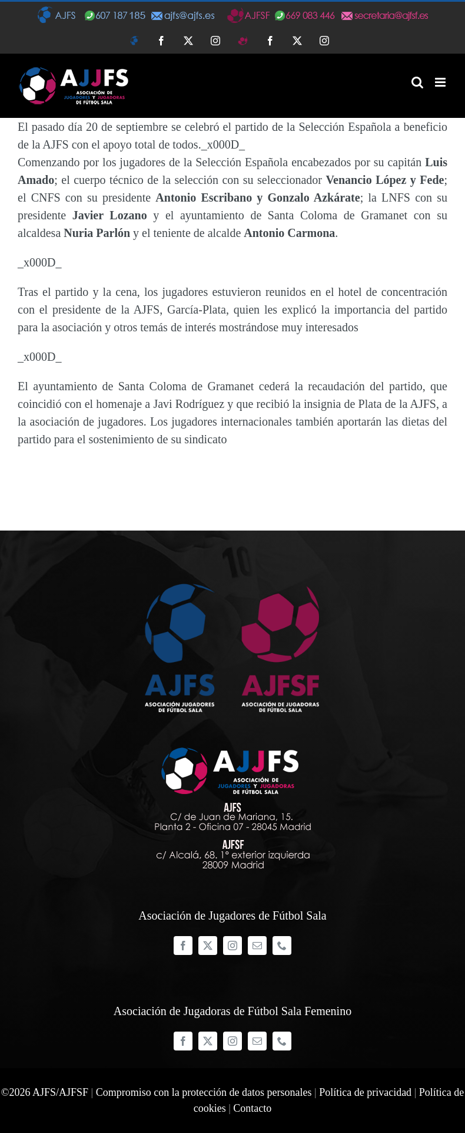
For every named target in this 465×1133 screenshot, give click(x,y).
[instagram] (232, 945)
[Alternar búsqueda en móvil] (417, 82)
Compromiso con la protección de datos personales (204, 1092)
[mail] (257, 945)
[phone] (282, 945)
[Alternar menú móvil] (441, 82)
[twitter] (207, 945)
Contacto (252, 1108)
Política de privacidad (365, 1092)
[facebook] (183, 945)
